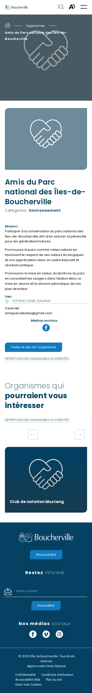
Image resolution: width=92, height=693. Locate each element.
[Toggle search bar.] (60, 7)
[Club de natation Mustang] (46, 480)
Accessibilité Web (27, 679)
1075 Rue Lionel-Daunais (31, 301)
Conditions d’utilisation (57, 675)
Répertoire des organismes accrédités (37, 359)
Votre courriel (27, 591)
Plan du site (54, 679)
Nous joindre (46, 554)
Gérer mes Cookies (28, 684)
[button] (83, 7)
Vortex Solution (55, 666)
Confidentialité (25, 675)
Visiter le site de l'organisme (33, 347)
